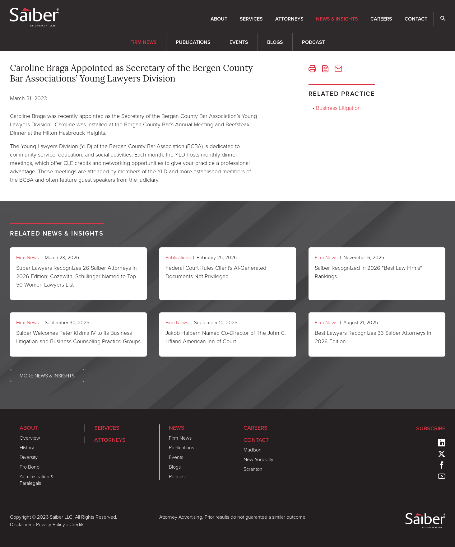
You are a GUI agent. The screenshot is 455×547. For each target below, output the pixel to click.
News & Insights (337, 18)
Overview (30, 437)
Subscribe (430, 428)
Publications (193, 42)
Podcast (313, 42)
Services (251, 18)
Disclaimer (21, 524)
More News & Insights (47, 375)
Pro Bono (29, 466)
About (219, 18)
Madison (253, 449)
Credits (76, 524)
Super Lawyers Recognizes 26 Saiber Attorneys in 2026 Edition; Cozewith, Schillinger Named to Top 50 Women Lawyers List (76, 276)
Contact (416, 18)
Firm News (143, 42)
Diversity (29, 457)
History (27, 447)
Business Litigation (338, 107)
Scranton (253, 468)
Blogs (275, 42)
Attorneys (289, 18)
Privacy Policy (50, 524)
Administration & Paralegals (37, 479)
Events (239, 42)
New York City (258, 459)
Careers (381, 18)
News (176, 428)
